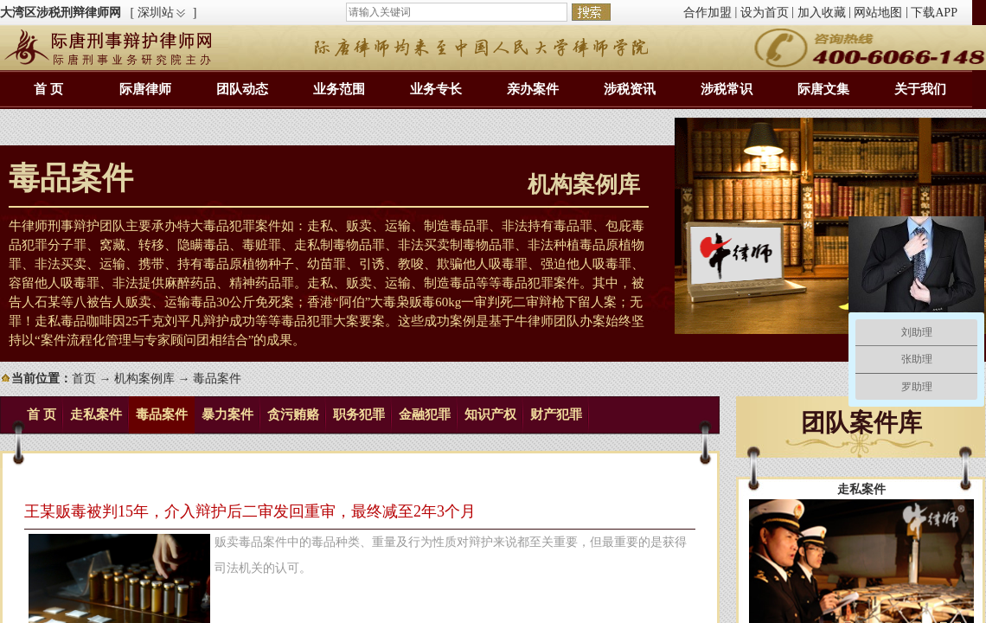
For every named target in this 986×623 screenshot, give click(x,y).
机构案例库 (144, 378)
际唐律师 (145, 89)
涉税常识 (726, 89)
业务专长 (436, 89)
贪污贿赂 (293, 414)
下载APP (934, 12)
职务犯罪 (359, 414)
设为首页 (764, 12)
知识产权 (490, 414)
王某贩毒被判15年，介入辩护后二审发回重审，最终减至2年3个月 (250, 511)
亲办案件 (533, 89)
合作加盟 (707, 12)
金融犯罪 (425, 414)
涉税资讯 (630, 89)
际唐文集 (823, 89)
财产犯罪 (556, 414)
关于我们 (920, 89)
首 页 (48, 89)
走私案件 (96, 414)
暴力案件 (227, 414)
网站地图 (878, 12)
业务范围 (339, 89)
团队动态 (242, 89)
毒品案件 (162, 414)
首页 (84, 378)
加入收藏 (821, 12)
